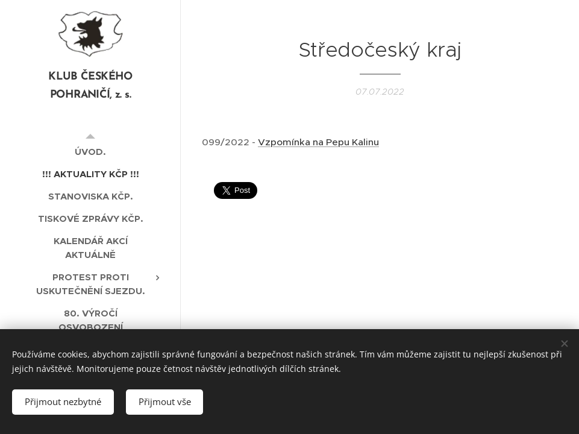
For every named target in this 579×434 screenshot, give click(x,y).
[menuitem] (90, 152)
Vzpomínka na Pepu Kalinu (318, 142)
